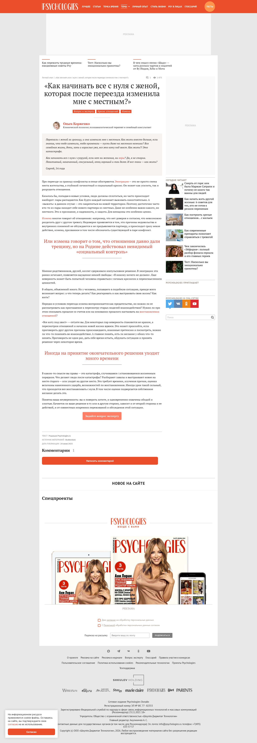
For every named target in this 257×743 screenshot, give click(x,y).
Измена (126, 111)
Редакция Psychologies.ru (60, 436)
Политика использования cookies (115, 663)
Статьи (97, 6)
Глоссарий (191, 6)
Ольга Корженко (76, 124)
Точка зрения (110, 6)
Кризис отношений (108, 111)
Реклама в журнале (112, 658)
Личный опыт (140, 6)
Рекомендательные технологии (152, 663)
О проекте (72, 658)
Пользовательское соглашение (78, 663)
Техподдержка (127, 668)
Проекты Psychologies (183, 663)
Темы (124, 6)
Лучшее (86, 6)
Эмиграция (122, 182)
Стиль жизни (158, 6)
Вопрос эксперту (134, 658)
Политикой (109, 625)
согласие (111, 620)
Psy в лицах (175, 6)
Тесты (209, 6)
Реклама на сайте (90, 658)
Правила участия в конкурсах (174, 658)
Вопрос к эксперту (84, 111)
